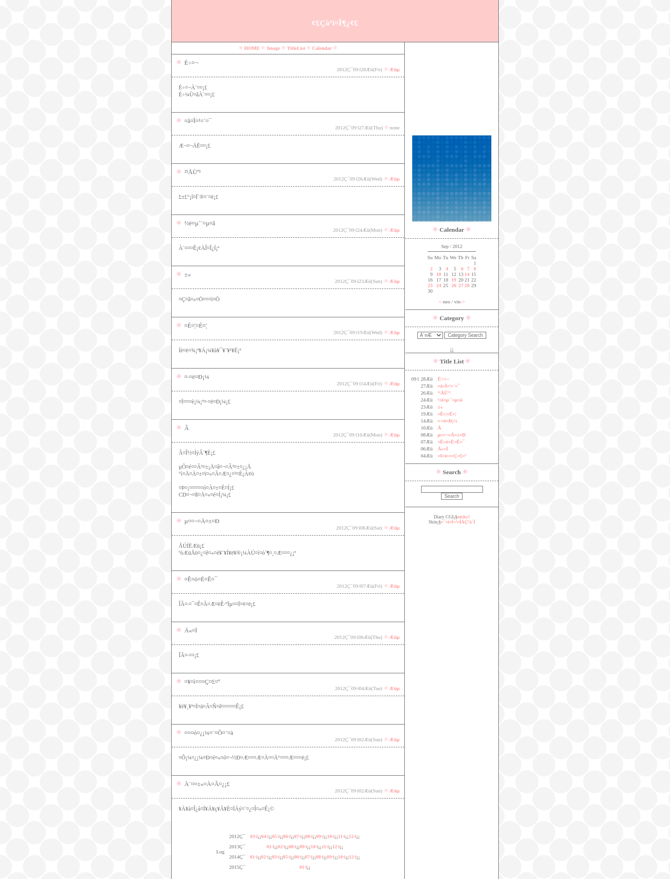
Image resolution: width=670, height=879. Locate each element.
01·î (270, 846)
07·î (298, 836)
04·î (264, 836)
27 (460, 285)
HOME (252, 48)
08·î (309, 836)
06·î (286, 836)
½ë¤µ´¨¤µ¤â (449, 400)
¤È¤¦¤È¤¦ (446, 413)
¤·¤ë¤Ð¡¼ (447, 420)
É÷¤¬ (443, 379)
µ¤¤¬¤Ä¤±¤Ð (451, 434)
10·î (331, 836)
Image (273, 48)
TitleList (296, 48)
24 (439, 285)
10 (439, 274)
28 (466, 285)
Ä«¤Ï (442, 448)
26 (453, 285)
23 (430, 285)
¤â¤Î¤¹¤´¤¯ (448, 386)
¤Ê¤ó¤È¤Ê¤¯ (451, 441)
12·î (352, 836)
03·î (254, 836)
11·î (341, 836)
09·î (319, 836)
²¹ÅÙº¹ (444, 393)
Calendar (322, 48)
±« (439, 406)
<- (441, 301)
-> (463, 301)
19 (453, 279)
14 (466, 274)
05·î (276, 836)
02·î (281, 846)
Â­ (439, 427)
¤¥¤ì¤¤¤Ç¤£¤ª (451, 455)
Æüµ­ (394, 69)
